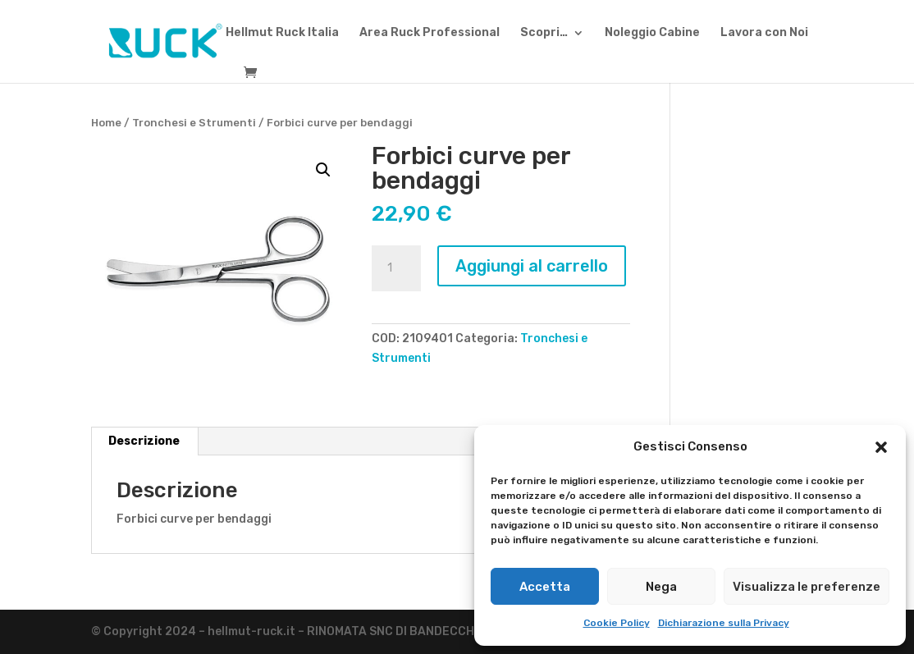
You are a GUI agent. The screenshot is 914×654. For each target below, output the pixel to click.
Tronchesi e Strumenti (194, 123)
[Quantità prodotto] (396, 268)
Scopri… (544, 33)
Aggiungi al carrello (531, 266)
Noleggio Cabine (652, 33)
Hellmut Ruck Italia (282, 33)
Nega (661, 586)
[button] (881, 447)
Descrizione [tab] (144, 441)
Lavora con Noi (764, 33)
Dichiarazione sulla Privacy (723, 623)
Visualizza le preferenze (806, 586)
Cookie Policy (616, 623)
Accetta (544, 586)
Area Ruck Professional (429, 33)
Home (106, 123)
